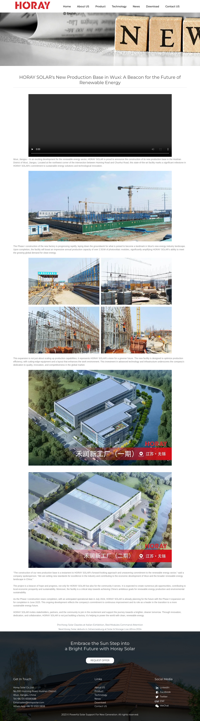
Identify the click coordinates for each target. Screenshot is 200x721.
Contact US (172, 6)
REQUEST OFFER (100, 660)
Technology (119, 6)
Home (67, 6)
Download (152, 6)
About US (83, 6)
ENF (160, 701)
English (69, 13)
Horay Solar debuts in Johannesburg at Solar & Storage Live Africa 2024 (102, 629)
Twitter (161, 696)
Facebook (163, 692)
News (136, 6)
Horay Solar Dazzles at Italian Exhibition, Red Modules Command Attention (102, 624)
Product (100, 6)
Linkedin (162, 687)
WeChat (162, 705)
